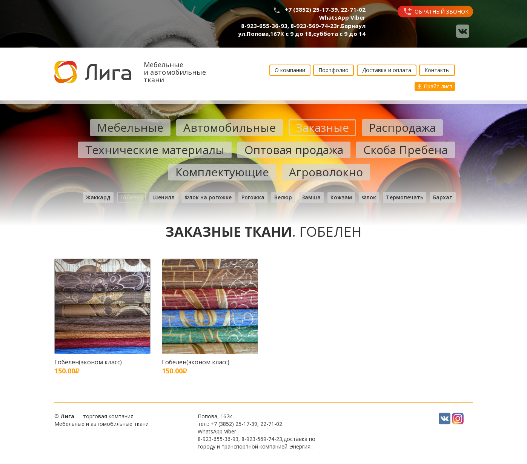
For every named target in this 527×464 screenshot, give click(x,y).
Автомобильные (229, 127)
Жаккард (98, 197)
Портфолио (333, 70)
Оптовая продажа (293, 149)
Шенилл (163, 197)
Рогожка (252, 197)
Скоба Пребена (405, 149)
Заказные (322, 127)
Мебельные (130, 127)
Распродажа (402, 127)
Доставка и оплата (386, 70)
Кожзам (341, 197)
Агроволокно (326, 172)
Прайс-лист (435, 86)
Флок (369, 197)
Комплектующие (222, 172)
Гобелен (131, 197)
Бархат (443, 197)
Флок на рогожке (208, 197)
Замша (311, 197)
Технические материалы (154, 149)
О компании (290, 70)
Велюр (283, 197)
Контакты (437, 70)
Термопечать (404, 197)
